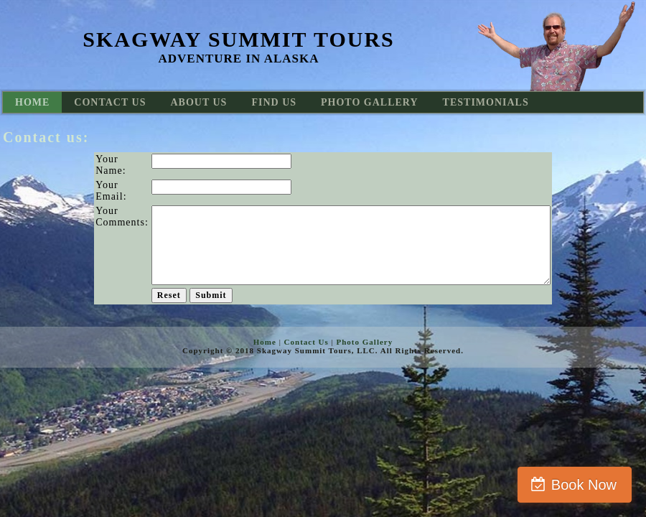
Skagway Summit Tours (239, 39)
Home (264, 341)
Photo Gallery (365, 341)
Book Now (584, 485)
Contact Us (306, 341)
